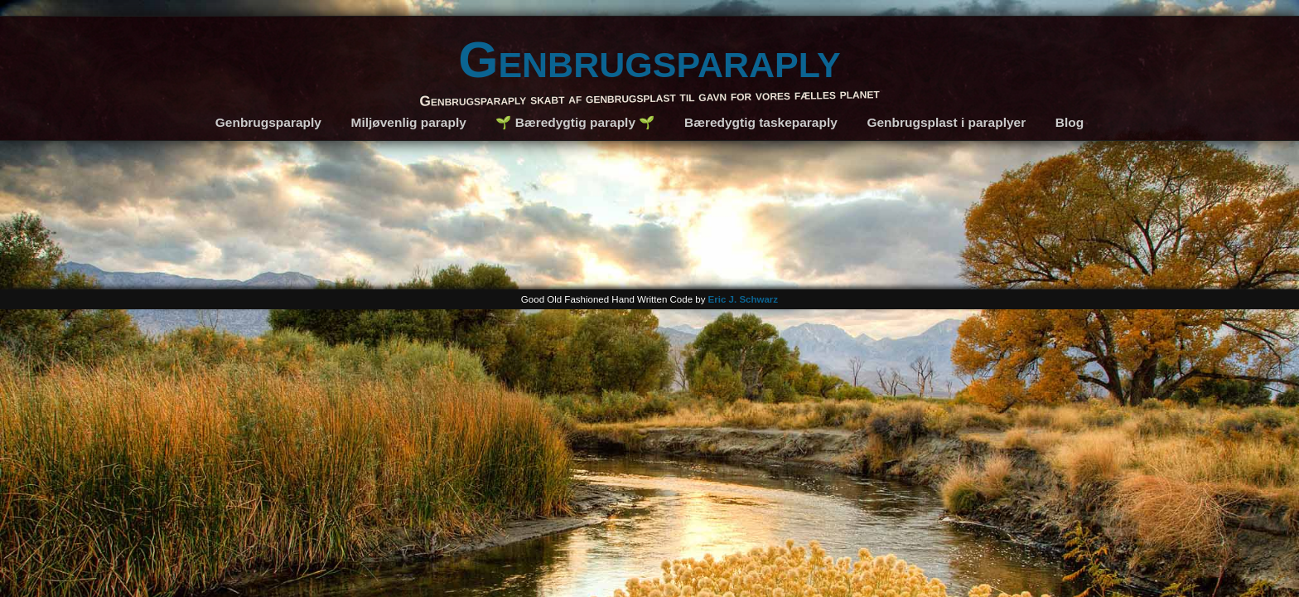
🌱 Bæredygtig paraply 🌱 (574, 122)
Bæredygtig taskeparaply (761, 122)
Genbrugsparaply (649, 59)
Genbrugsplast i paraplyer (946, 122)
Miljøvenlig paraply (408, 122)
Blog (1069, 122)
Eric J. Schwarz (743, 299)
